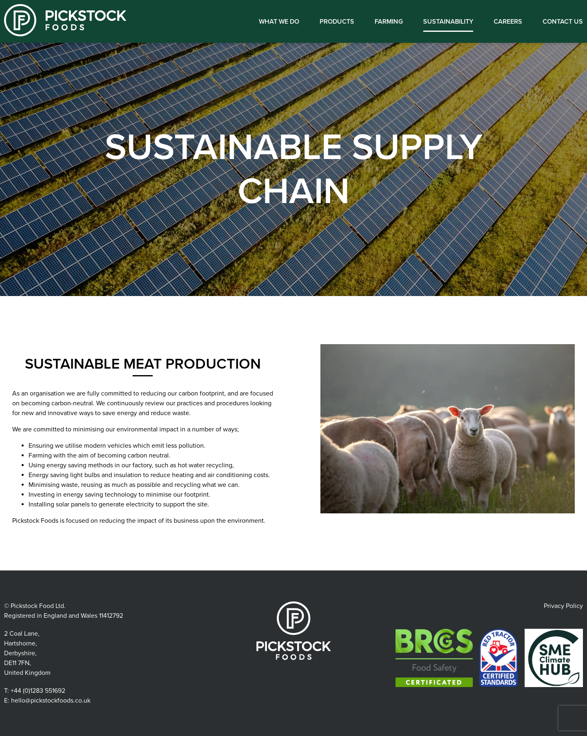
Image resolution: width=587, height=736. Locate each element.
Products (337, 22)
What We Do (279, 22)
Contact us (563, 22)
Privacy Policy (563, 606)
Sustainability (448, 22)
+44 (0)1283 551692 (38, 691)
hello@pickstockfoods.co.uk (50, 700)
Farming (389, 22)
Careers (508, 22)
